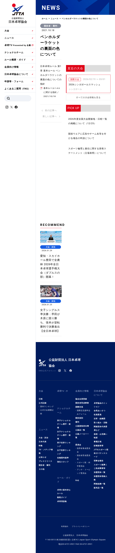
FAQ (77, 496)
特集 (41, 459)
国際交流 (79, 422)
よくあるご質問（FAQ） (17, 88)
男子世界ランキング (64, 458)
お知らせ (42, 471)
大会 (6, 30)
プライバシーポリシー (81, 539)
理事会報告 (98, 477)
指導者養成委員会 (83, 465)
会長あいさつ (99, 426)
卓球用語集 (62, 514)
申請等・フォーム (13, 81)
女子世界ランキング (64, 466)
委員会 (78, 460)
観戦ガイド (62, 510)
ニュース (9, 38)
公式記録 (42, 418)
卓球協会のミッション (100, 421)
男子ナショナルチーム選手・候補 (64, 438)
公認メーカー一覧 (82, 451)
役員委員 (97, 430)
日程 (41, 414)
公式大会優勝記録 (47, 427)
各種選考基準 (63, 472)
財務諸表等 (98, 461)
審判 (77, 438)
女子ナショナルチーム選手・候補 (64, 449)
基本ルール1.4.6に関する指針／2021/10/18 (52, 95)
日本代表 (42, 455)
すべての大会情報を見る (88, 97)
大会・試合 (43, 451)
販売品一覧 (98, 504)
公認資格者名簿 (82, 442)
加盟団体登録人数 (100, 494)
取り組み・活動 (100, 438)
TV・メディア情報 (46, 465)
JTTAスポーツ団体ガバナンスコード (101, 469)
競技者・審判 (50, 26)
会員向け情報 (11, 67)
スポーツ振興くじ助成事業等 (100, 482)
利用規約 (64, 539)
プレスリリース (45, 475)
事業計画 (97, 457)
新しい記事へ (51, 119)
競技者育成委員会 (83, 473)
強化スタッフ (63, 476)
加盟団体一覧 (99, 488)
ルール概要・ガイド (15, 59)
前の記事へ (49, 113)
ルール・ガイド (64, 493)
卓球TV (17, 45)
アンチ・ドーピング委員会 (83, 487)
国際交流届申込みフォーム (83, 428)
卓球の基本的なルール (64, 504)
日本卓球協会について (16, 74)
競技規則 (79, 434)
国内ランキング (47, 422)
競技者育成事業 (82, 418)
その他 (42, 483)
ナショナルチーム (13, 52)
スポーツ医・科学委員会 (83, 480)
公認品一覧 (80, 445)
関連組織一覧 (99, 500)
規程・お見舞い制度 (100, 452)
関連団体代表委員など (100, 444)
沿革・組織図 (99, 434)
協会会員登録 (81, 414)
